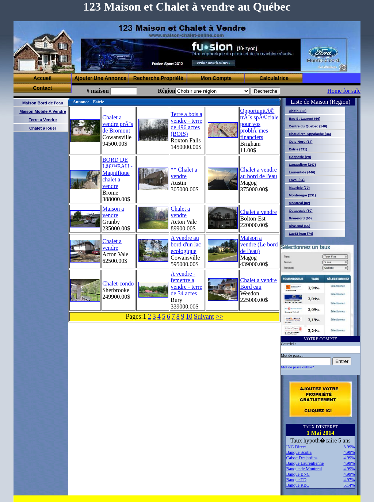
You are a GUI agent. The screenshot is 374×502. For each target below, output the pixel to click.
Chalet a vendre (180, 212)
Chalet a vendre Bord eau (258, 283)
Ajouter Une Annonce (100, 78)
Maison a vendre (113, 212)
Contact (42, 88)
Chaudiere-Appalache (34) (310, 134)
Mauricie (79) (299, 187)
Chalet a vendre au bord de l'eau (258, 172)
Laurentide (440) (302, 172)
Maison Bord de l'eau (42, 103)
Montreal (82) (299, 203)
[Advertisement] (214, 55)
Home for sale (343, 91)
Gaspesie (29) (300, 157)
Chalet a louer (42, 128)
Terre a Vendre (43, 120)
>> (219, 316)
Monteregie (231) (302, 195)
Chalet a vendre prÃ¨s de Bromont (117, 124)
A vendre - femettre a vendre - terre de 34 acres (186, 283)
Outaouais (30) (301, 210)
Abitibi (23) (297, 111)
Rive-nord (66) (300, 218)
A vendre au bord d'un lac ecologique (186, 244)
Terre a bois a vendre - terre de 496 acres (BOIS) (186, 124)
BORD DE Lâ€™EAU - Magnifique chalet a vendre (117, 173)
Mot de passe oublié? (297, 367)
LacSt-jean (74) (301, 233)
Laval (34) (297, 180)
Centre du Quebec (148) (308, 126)
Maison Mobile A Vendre (42, 111)
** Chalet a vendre (184, 172)
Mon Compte (216, 78)
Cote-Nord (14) (301, 141)
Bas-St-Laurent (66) (304, 118)
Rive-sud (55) (299, 226)
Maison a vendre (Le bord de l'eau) (259, 244)
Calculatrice (274, 78)
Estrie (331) (298, 149)
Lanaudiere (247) (302, 164)
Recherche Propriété (158, 78)
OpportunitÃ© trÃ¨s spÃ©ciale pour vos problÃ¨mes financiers (259, 124)
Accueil (42, 78)
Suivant (204, 316)
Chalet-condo (118, 283)
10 (189, 316)
